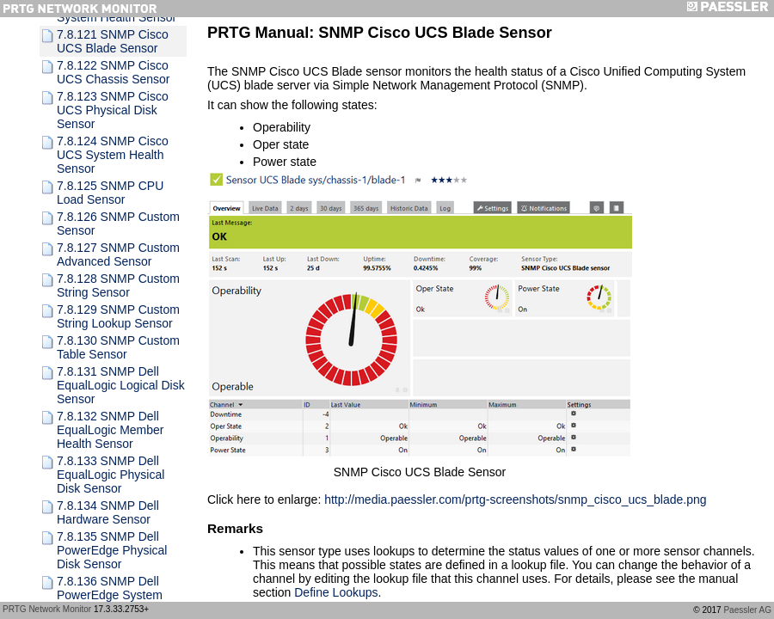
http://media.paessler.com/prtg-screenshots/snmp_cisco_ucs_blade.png (515, 499)
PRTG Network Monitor (47, 609)
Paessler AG (747, 610)
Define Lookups (336, 592)
